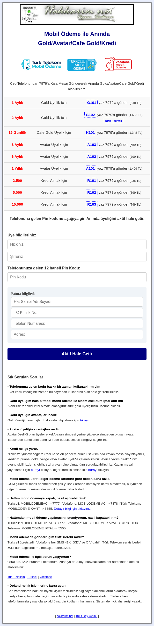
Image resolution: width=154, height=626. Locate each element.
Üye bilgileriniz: (21, 235)
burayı (35, 470)
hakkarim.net (65, 616)
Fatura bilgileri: (23, 294)
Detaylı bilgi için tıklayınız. (73, 508)
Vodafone (46, 577)
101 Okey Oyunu (86, 616)
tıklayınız (86, 420)
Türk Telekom (16, 577)
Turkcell (32, 577)
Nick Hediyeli (113, 120)
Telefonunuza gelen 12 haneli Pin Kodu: (43, 268)
